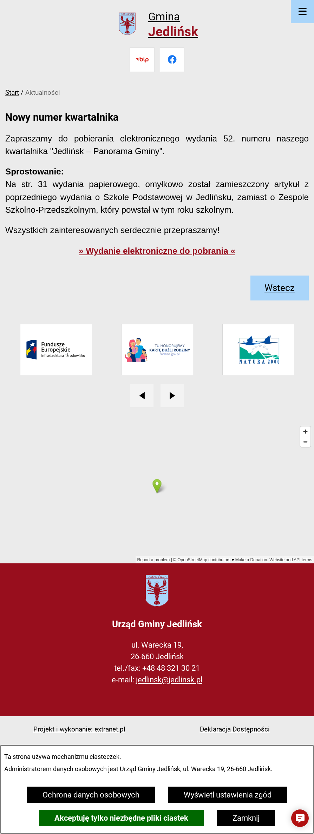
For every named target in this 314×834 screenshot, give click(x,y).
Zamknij (246, 818)
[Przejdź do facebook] (172, 60)
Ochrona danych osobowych (90, 794)
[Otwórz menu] (302, 11)
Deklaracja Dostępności (235, 729)
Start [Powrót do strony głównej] (12, 92)
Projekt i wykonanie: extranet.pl (79, 729)
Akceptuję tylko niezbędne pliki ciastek (121, 818)
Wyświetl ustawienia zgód (228, 794)
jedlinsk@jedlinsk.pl (169, 679)
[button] (300, 818)
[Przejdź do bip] (142, 60)
